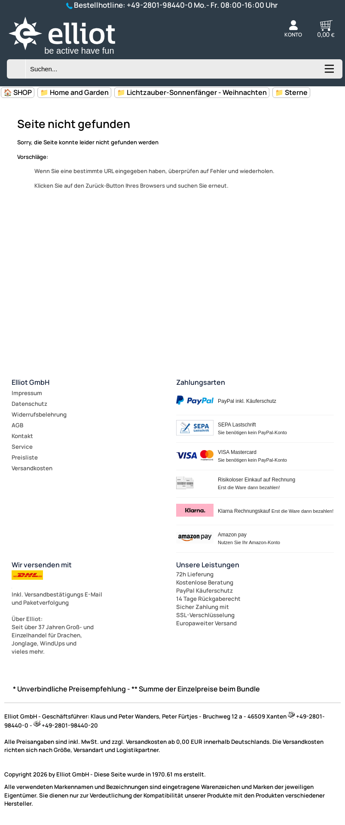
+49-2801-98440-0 (159, 5)
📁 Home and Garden (74, 92)
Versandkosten (32, 468)
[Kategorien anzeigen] (328, 72)
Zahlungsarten (200, 382)
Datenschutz (29, 404)
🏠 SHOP (17, 92)
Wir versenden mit (42, 564)
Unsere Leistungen (207, 564)
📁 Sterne (291, 92)
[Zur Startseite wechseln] (71, 55)
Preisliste (25, 457)
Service (22, 447)
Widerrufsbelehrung (39, 414)
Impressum (27, 393)
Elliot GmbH (30, 382)
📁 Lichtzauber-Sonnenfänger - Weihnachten (192, 92)
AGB (17, 425)
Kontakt (22, 436)
